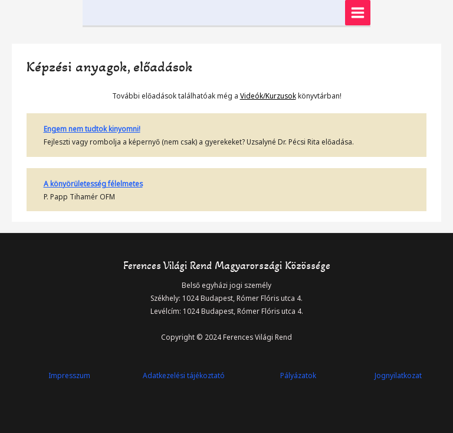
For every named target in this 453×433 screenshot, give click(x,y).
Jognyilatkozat (398, 375)
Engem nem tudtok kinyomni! (92, 128)
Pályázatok (298, 375)
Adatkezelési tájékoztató (184, 375)
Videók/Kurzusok (268, 95)
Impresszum (69, 375)
